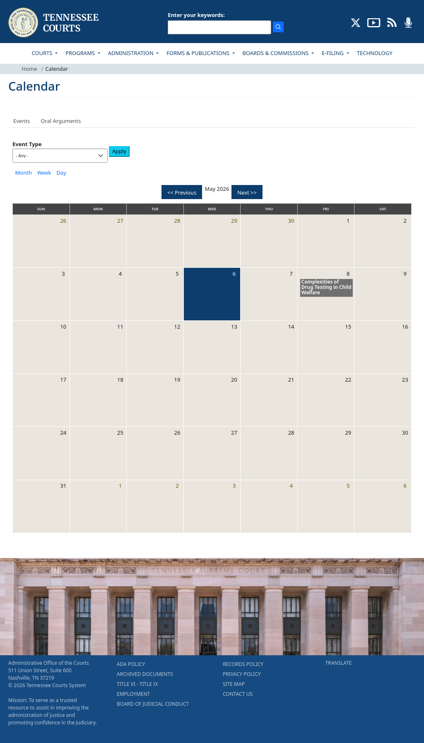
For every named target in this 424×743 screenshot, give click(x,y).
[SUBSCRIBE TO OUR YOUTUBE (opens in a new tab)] (374, 22)
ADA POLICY (131, 664)
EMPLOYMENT (133, 693)
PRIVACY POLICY (242, 674)
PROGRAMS (80, 53)
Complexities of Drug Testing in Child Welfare (326, 287)
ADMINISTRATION (131, 53)
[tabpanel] (212, 336)
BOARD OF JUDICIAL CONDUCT (153, 703)
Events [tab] (21, 121)
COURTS (42, 53)
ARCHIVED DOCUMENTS (145, 674)
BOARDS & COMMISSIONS (276, 53)
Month (23, 172)
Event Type (27, 144)
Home (29, 68)
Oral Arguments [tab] (61, 121)
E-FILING (333, 53)
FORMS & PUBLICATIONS (198, 53)
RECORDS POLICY (243, 664)
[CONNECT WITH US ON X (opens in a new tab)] (356, 22)
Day (61, 172)
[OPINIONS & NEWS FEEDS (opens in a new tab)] (392, 22)
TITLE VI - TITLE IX (137, 684)
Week (44, 172)
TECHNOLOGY (375, 53)
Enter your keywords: (196, 15)
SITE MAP (234, 684)
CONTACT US (238, 693)
